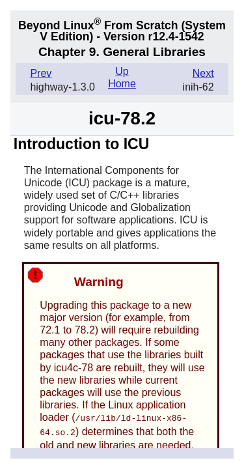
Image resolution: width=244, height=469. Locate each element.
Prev (40, 73)
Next (203, 73)
